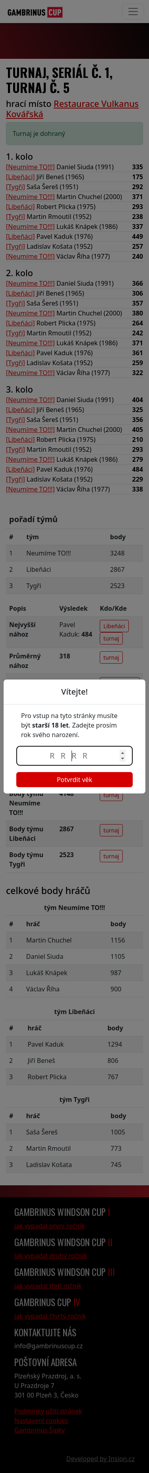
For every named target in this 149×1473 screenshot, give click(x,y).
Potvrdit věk (74, 779)
